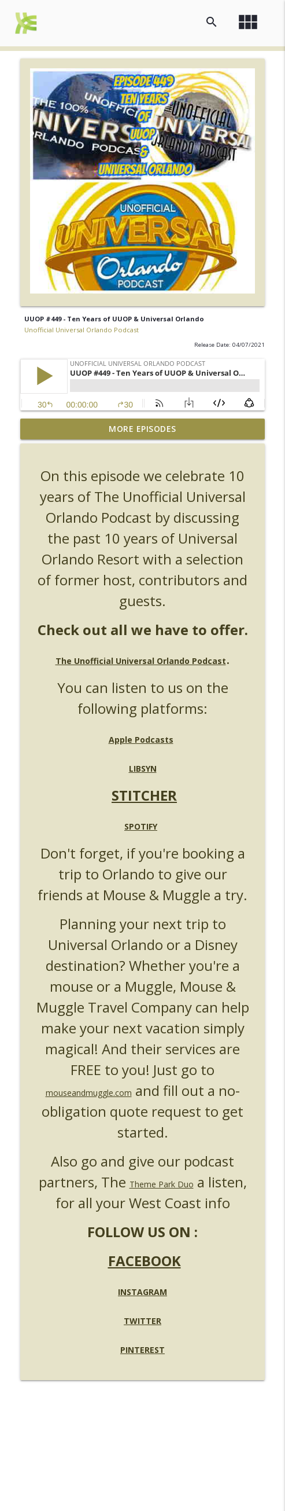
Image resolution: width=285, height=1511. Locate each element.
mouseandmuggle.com (89, 1092)
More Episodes (142, 428)
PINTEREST (142, 1349)
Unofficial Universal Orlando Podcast (81, 329)
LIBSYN (143, 768)
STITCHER (144, 795)
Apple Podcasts (141, 739)
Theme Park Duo (161, 1184)
